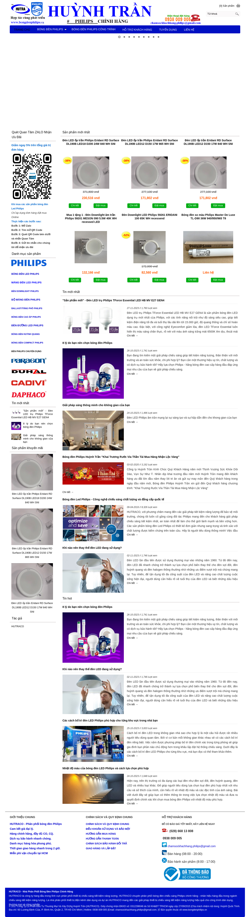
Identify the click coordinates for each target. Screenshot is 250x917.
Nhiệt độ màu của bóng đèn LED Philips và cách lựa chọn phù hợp (105, 768)
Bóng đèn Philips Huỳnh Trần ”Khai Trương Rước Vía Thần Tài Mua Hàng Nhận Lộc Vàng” (120, 456)
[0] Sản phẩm (226, 5)
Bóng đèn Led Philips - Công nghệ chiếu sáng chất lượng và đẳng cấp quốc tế (113, 499)
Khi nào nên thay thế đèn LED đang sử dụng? (92, 547)
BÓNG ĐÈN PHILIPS (51, 29)
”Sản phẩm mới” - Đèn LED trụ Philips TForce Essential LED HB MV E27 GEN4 (113, 300)
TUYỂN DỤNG (168, 29)
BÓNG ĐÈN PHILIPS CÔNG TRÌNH (94, 29)
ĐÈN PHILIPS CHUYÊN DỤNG (26, 351)
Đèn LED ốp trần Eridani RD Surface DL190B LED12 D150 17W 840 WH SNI (208, 142)
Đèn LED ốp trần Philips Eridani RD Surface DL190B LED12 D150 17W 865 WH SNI (149, 142)
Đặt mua (100, 205)
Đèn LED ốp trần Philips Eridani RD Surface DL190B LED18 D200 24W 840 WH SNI (90, 142)
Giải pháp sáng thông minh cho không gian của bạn (96, 405)
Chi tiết (75, 205)
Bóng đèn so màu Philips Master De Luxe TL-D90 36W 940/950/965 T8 (208, 216)
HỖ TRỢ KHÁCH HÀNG (137, 29)
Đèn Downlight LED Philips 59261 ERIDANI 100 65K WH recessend (149, 216)
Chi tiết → (132, 335)
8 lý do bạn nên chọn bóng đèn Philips (87, 342)
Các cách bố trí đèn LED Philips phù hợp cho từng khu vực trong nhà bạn (110, 720)
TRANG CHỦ (22, 29)
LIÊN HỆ (189, 29)
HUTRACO (17, 626)
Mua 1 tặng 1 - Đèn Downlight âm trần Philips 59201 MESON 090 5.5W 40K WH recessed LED (91, 218)
